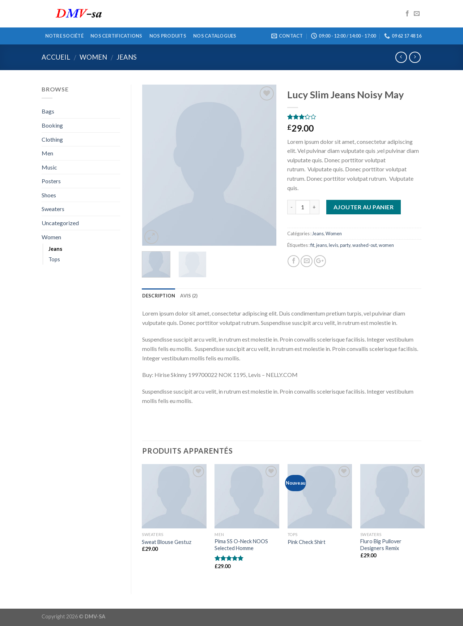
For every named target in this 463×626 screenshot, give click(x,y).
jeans (321, 245)
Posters (51, 180)
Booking (52, 125)
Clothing (52, 139)
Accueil (56, 57)
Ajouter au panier (364, 206)
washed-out (364, 245)
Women (93, 57)
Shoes (49, 195)
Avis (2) (188, 296)
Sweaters (53, 208)
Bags (48, 111)
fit (312, 245)
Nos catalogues (215, 36)
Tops (54, 259)
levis (333, 245)
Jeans (126, 57)
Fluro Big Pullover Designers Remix (381, 544)
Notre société (64, 36)
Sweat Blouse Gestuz (166, 542)
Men (47, 153)
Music (49, 167)
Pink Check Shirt (307, 542)
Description (158, 296)
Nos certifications (116, 36)
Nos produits (167, 36)
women (386, 245)
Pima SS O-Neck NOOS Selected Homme (241, 544)
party (345, 245)
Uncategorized (60, 222)
